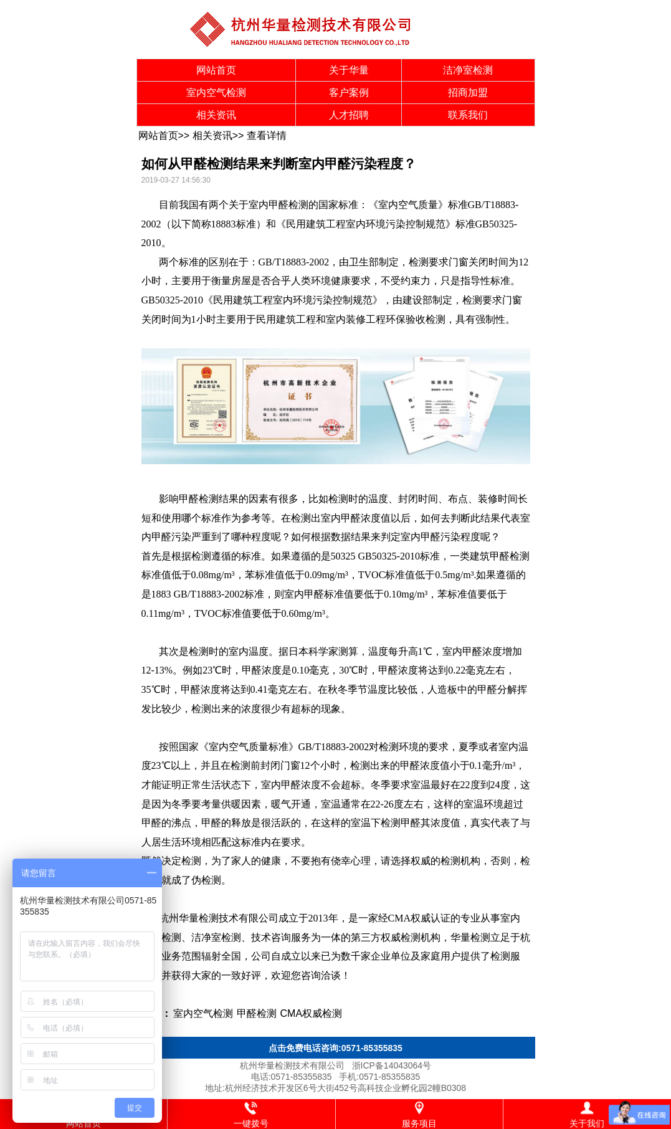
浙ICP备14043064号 (392, 1065)
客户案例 (349, 92)
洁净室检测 (468, 70)
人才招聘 (349, 115)
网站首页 (216, 70)
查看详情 (267, 135)
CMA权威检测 (311, 1013)
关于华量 (349, 70)
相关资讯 (216, 115)
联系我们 (468, 115)
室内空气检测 (216, 92)
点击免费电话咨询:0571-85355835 (335, 1048)
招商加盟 (468, 92)
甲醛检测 (288, 204)
